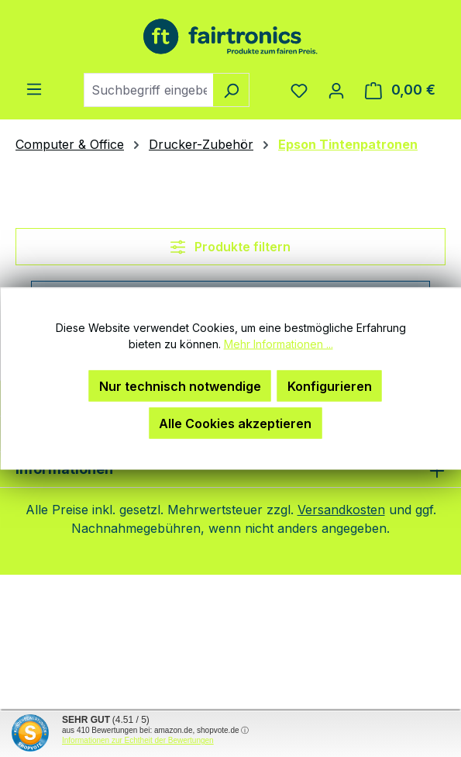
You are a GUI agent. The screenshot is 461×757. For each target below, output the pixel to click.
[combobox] (149, 90)
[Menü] (34, 88)
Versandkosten (341, 509)
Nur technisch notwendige (180, 386)
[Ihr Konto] (336, 89)
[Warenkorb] (400, 89)
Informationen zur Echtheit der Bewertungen (138, 740)
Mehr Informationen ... (278, 344)
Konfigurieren (329, 386)
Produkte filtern (230, 246)
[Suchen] (231, 90)
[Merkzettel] (299, 89)
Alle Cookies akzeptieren (235, 423)
